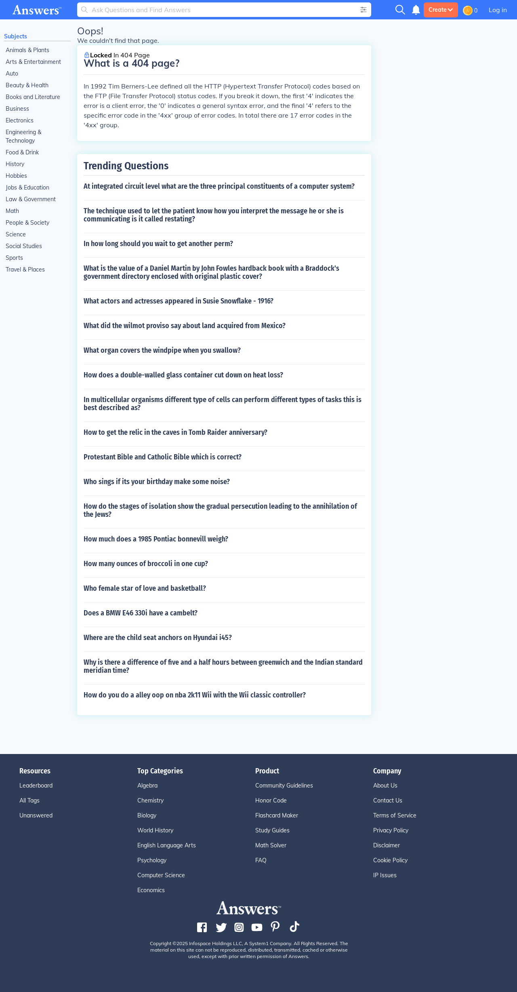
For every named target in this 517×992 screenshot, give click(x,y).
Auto (12, 73)
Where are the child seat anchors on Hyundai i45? (158, 637)
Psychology (151, 860)
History (15, 164)
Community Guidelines (284, 785)
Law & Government (31, 199)
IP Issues (385, 875)
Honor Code (271, 800)
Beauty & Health (27, 85)
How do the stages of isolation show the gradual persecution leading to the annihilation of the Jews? (220, 510)
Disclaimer (386, 845)
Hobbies (16, 175)
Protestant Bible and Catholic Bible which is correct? (163, 457)
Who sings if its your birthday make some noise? (157, 481)
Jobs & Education (27, 187)
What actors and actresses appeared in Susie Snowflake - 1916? (178, 301)
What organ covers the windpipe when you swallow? (162, 350)
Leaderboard (36, 785)
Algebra (147, 785)
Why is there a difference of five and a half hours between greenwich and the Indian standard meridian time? (223, 666)
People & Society (27, 222)
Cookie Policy (390, 860)
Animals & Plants (27, 50)
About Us (385, 785)
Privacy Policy (390, 830)
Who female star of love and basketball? (145, 588)
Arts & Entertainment (33, 61)
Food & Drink (22, 152)
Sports (14, 257)
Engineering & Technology (23, 136)
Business (17, 108)
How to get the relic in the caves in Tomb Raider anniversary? (175, 432)
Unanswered (36, 815)
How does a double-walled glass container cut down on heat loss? (183, 375)
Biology (146, 815)
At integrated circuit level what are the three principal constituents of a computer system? (219, 186)
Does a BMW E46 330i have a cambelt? (141, 613)
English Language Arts (166, 845)
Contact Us (387, 800)
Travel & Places (25, 269)
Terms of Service (394, 815)
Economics (151, 890)
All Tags (29, 800)
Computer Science (161, 875)
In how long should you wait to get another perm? (158, 243)
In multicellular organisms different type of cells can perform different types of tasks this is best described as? (222, 403)
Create (441, 9)
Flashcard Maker (276, 815)
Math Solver (270, 845)
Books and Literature (33, 97)
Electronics (20, 120)
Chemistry (150, 800)
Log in (498, 10)
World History (155, 830)
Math (12, 211)
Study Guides (272, 830)
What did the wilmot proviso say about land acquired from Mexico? (185, 325)
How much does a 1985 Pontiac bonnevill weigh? (156, 539)
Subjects (15, 36)
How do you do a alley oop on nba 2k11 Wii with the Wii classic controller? (195, 695)
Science (16, 234)
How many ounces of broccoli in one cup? (146, 563)
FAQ (261, 860)
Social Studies (24, 246)
